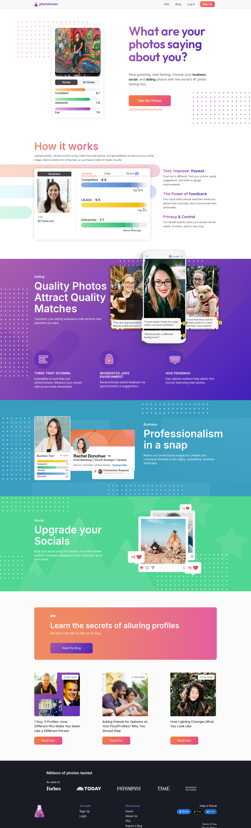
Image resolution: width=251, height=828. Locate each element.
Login (83, 816)
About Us (131, 816)
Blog (178, 4)
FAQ (166, 4)
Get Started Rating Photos (145, 109)
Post (198, 811)
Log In (191, 4)
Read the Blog (71, 648)
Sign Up (85, 811)
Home (129, 811)
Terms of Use (209, 824)
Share (183, 811)
